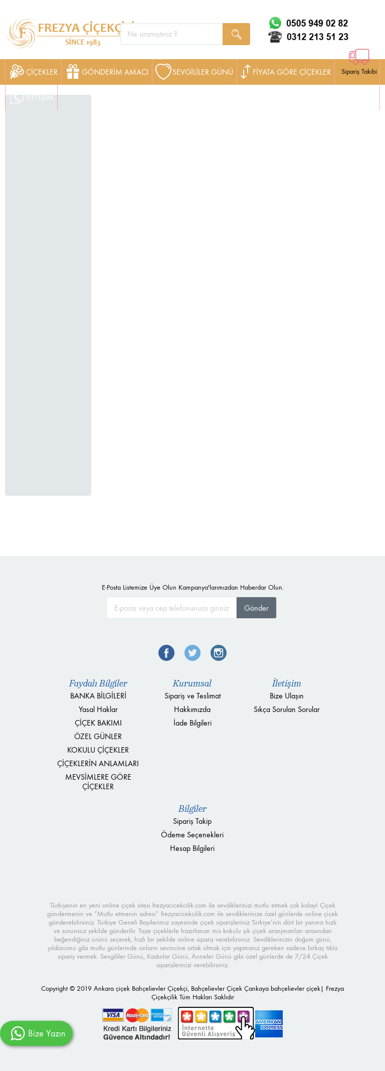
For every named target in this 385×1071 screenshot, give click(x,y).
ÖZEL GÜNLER (98, 736)
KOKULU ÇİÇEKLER (98, 750)
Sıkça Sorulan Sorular (287, 709)
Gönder (256, 608)
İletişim (286, 683)
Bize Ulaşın (287, 695)
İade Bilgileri (192, 723)
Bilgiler (192, 808)
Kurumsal (192, 683)
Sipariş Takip (192, 821)
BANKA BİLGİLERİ (98, 695)
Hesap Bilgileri (192, 848)
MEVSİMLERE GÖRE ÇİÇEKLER (98, 781)
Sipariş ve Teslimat (192, 695)
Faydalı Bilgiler (98, 683)
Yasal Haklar (98, 709)
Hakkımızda (192, 709)
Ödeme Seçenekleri (192, 834)
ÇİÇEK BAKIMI (98, 723)
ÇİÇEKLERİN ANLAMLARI (98, 763)
